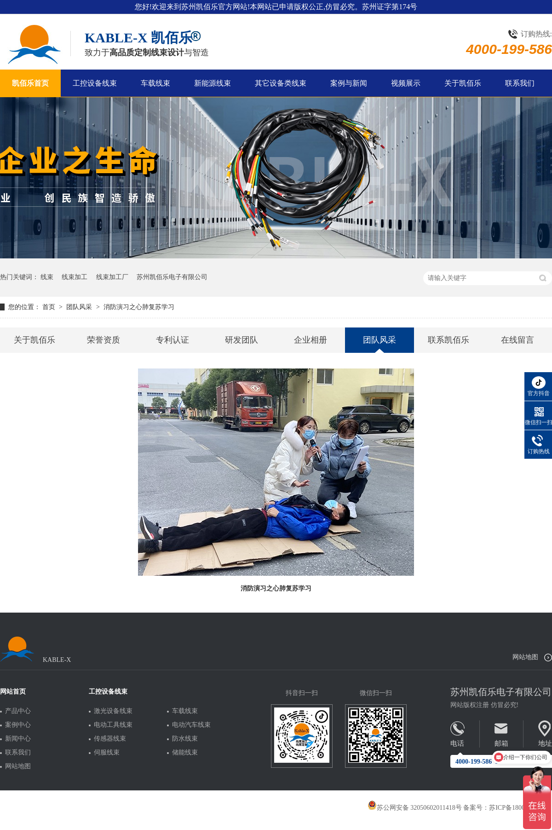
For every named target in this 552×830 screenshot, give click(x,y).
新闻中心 (18, 739)
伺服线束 (107, 752)
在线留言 (517, 340)
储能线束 (185, 752)
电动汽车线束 (191, 725)
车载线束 (155, 83)
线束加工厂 (112, 277)
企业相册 (310, 340)
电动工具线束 (113, 725)
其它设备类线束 (280, 83)
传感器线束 (110, 739)
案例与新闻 (348, 83)
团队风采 (80, 307)
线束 (46, 277)
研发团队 (241, 340)
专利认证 (172, 340)
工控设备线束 (95, 83)
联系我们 (520, 83)
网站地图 (525, 657)
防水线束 (185, 739)
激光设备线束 (113, 711)
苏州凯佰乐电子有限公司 (172, 277)
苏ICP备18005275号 (516, 807)
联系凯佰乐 (448, 340)
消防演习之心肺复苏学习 (139, 307)
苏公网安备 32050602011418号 (415, 807)
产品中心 (18, 711)
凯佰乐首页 (30, 83)
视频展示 (405, 83)
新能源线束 (212, 83)
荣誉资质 (103, 340)
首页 (49, 307)
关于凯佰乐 (462, 83)
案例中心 (18, 725)
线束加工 (74, 277)
